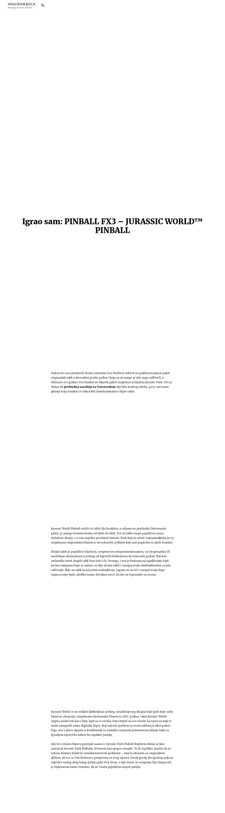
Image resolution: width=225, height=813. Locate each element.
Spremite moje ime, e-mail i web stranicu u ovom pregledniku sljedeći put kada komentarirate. (74, 720)
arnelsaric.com (90, 804)
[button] (43, 5)
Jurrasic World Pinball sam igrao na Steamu (82, 652)
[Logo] (21, 6)
